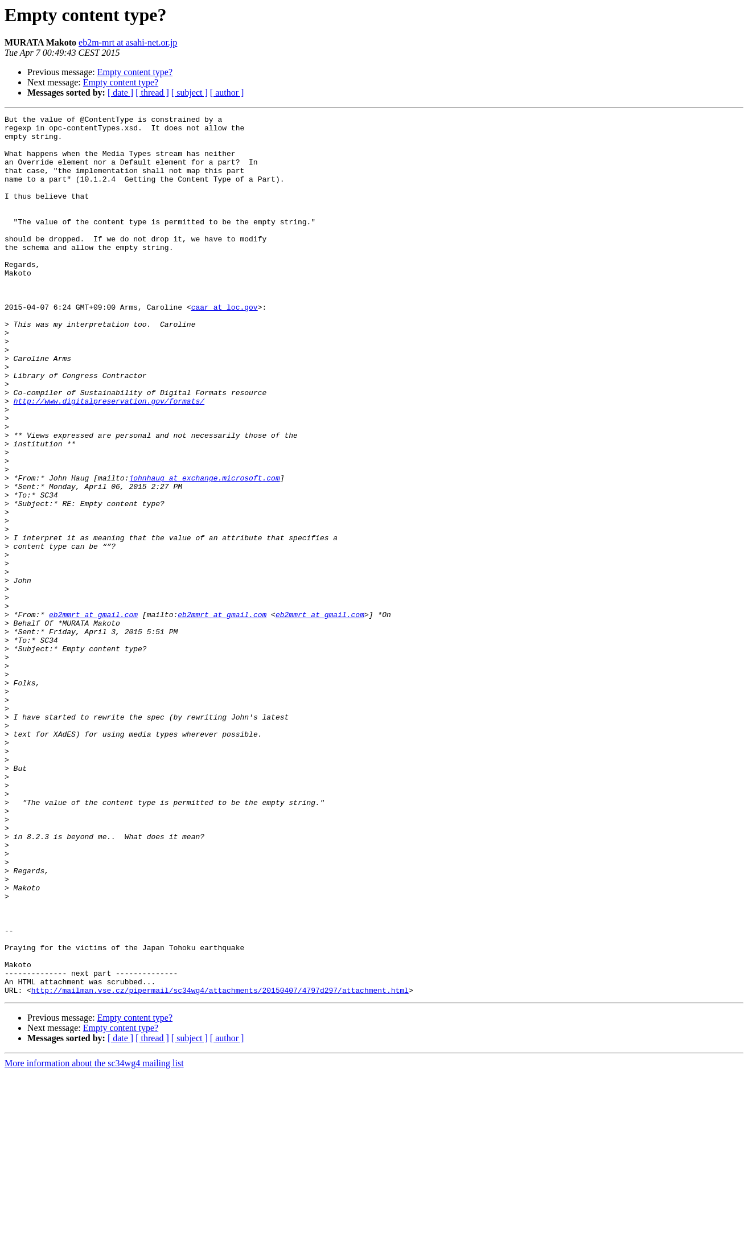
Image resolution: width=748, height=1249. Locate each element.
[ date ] (120, 92)
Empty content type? (134, 72)
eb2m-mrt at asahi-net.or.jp (128, 42)
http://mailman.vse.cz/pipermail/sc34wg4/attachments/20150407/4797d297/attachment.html (220, 1166)
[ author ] (227, 92)
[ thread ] (152, 92)
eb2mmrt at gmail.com (93, 715)
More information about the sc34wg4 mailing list (94, 1239)
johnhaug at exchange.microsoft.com (204, 551)
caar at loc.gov (224, 346)
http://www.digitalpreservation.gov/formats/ (109, 459)
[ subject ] (189, 92)
